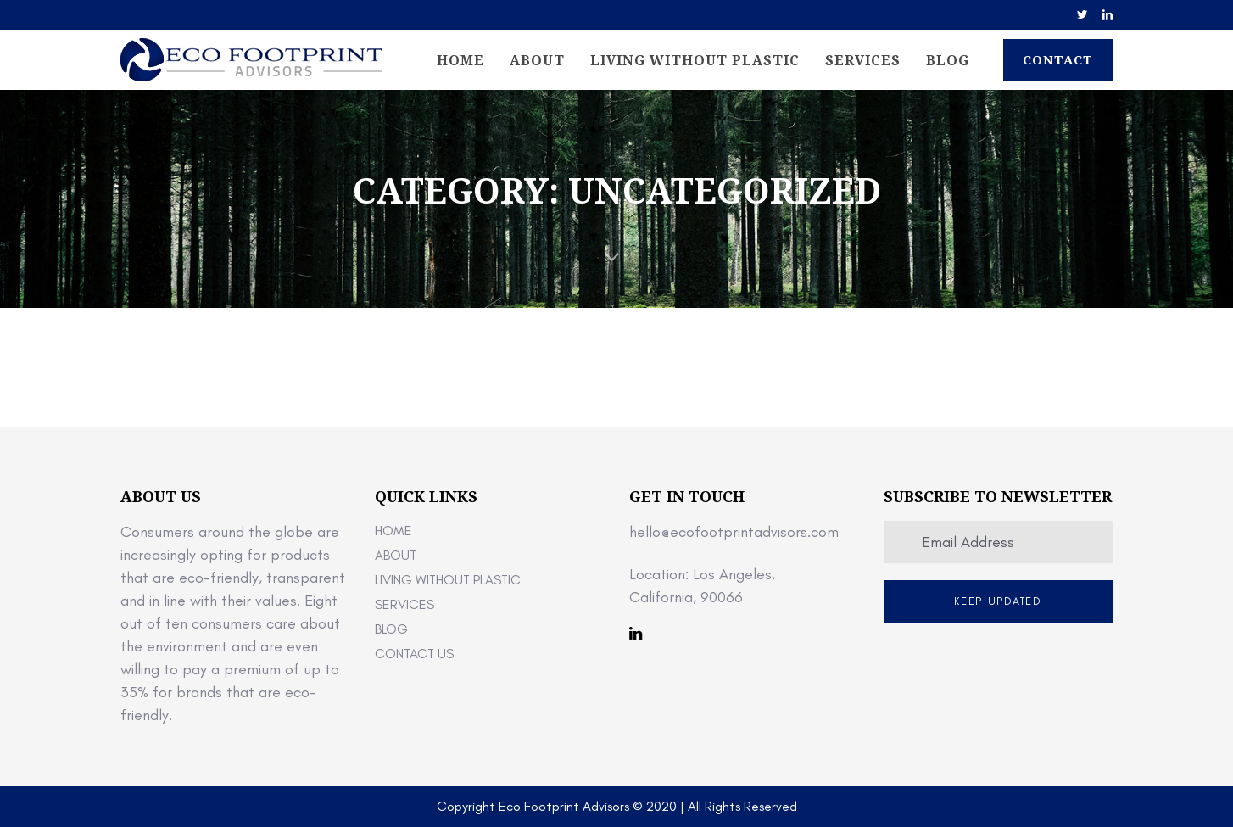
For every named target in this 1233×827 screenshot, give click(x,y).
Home (393, 530)
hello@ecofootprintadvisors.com (734, 531)
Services (404, 604)
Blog (391, 629)
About (395, 555)
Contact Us (414, 653)
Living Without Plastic (448, 580)
